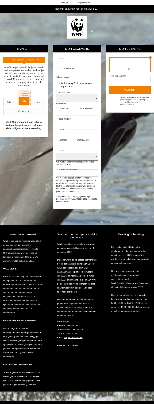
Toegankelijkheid (84, 2)
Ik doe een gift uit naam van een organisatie (77, 85)
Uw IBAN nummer (119, 76)
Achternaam (86, 108)
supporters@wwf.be (73, 337)
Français (64, 2)
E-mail (61, 58)
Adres (61, 130)
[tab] (24, 60)
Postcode (63, 140)
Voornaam (63, 108)
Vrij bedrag (17, 111)
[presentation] (24, 60)
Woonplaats (83, 140)
